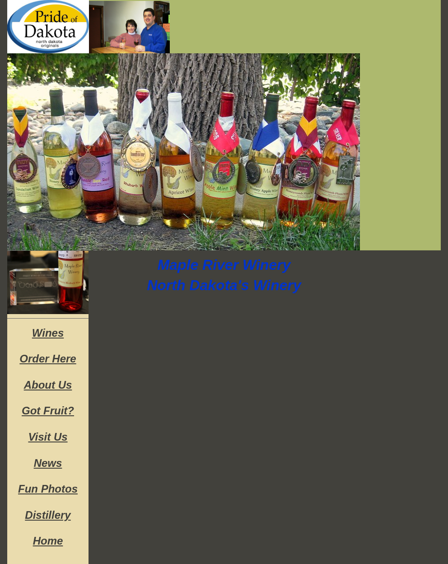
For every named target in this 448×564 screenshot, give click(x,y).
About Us (48, 385)
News (48, 463)
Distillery (47, 515)
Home (48, 541)
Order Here (47, 358)
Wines (48, 333)
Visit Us (47, 437)
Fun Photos (48, 489)
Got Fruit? (48, 410)
